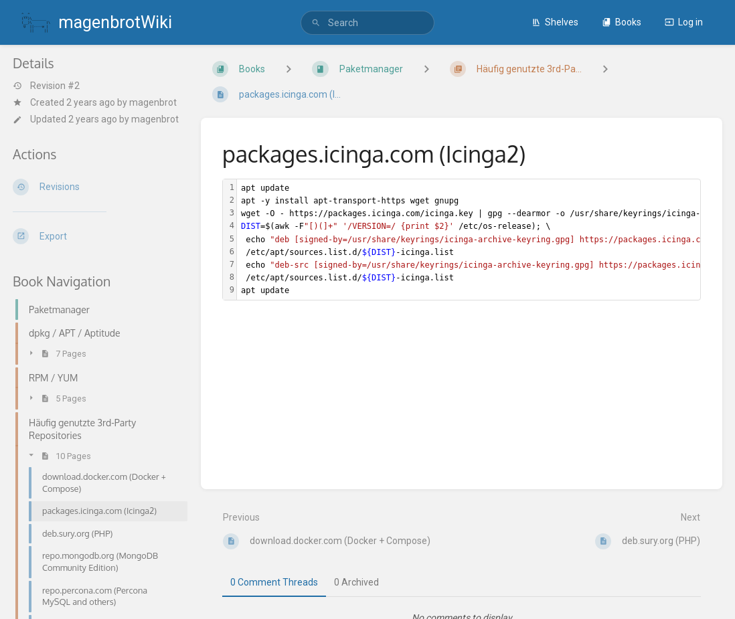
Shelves (555, 22)
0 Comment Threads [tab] (274, 582)
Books (621, 22)
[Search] (316, 23)
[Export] (96, 236)
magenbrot (153, 102)
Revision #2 (46, 85)
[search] (367, 23)
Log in (684, 22)
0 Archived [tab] (356, 582)
